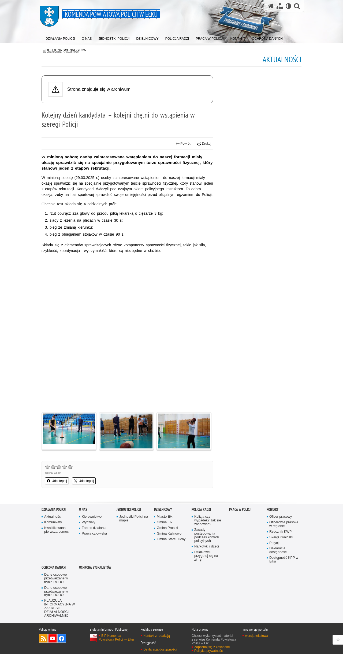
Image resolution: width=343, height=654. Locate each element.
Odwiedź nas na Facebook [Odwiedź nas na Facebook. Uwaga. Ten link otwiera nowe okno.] (61, 638)
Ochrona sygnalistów (95, 567)
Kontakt (272, 509)
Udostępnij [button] (57, 481)
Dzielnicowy (163, 509)
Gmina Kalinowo (169, 533)
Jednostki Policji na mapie (133, 518)
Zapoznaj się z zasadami (212, 647)
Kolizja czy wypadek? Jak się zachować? (207, 520)
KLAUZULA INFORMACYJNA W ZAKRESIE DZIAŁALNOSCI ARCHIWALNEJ (59, 608)
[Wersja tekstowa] (288, 6)
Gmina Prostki (167, 528)
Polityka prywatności (208, 651)
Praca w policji (240, 509)
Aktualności (53, 516)
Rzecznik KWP (280, 532)
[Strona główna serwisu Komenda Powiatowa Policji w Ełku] (271, 6)
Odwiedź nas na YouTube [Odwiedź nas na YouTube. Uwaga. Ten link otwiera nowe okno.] (52, 638)
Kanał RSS (43, 638)
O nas (83, 509)
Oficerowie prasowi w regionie (283, 524)
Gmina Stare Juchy (171, 539)
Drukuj (204, 143)
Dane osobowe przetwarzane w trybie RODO (56, 578)
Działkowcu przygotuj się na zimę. (206, 555)
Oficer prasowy (280, 516)
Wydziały (88, 522)
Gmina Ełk (164, 522)
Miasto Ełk (164, 516)
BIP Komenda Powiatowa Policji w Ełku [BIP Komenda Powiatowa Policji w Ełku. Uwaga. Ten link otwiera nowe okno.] (116, 637)
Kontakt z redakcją (156, 636)
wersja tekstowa (256, 636)
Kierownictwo (92, 516)
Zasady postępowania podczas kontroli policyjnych (206, 535)
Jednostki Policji (129, 509)
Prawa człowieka (94, 533)
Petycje (274, 543)
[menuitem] (60, 37)
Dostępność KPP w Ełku (283, 559)
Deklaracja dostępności (278, 550)
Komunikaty (53, 522)
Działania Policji (54, 509)
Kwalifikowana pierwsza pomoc (56, 530)
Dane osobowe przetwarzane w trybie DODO (56, 591)
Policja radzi (201, 509)
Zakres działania (94, 528)
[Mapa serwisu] (280, 6)
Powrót (183, 143)
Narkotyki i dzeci (206, 546)
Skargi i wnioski (281, 537)
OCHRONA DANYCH (54, 567)
